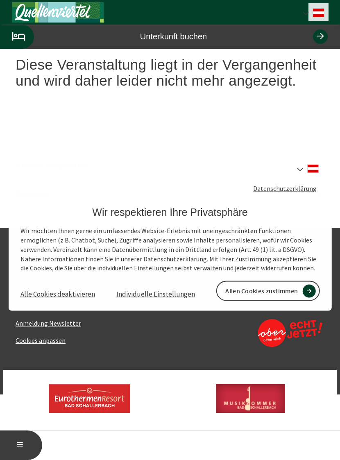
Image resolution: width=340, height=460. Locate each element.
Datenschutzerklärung (285, 188)
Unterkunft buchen (164, 37)
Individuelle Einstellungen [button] (155, 294)
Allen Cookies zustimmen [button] (261, 291)
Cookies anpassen (41, 340)
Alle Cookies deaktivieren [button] (57, 294)
